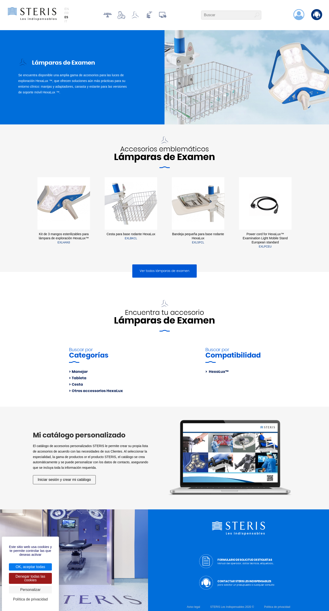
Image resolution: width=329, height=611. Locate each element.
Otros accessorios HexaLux (97, 391)
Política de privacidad (277, 606)
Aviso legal (193, 606)
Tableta (79, 378)
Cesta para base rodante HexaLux (130, 234)
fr (66, 13)
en (66, 9)
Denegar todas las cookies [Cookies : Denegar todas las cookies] (30, 578)
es (66, 17)
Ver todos (164, 271)
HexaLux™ (218, 372)
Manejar (80, 372)
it (65, 21)
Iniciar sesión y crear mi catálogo (64, 480)
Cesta (77, 384)
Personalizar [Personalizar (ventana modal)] (30, 590)
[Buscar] (231, 15)
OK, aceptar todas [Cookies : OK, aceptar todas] (30, 567)
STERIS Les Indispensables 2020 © (232, 606)
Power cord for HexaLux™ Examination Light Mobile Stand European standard (265, 238)
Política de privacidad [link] (30, 599)
